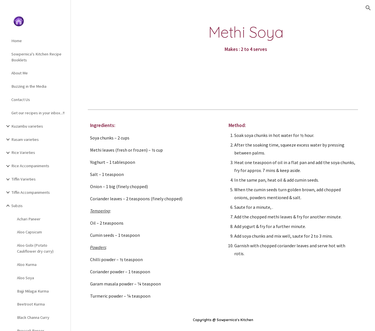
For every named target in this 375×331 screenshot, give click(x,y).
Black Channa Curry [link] (33, 317)
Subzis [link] (17, 205)
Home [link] (16, 40)
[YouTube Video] (119, 55)
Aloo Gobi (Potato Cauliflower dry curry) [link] (35, 248)
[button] (368, 8)
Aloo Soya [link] (25, 277)
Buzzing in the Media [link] (28, 86)
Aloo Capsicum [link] (29, 232)
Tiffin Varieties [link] (23, 179)
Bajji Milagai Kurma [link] (33, 291)
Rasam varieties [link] (25, 139)
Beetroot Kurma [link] (31, 304)
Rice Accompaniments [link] (30, 165)
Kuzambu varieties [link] (27, 126)
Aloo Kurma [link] (27, 264)
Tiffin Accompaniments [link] (30, 192)
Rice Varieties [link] (23, 152)
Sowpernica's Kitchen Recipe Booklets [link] (36, 57)
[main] (246, 39)
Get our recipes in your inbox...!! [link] (38, 112)
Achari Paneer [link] (29, 219)
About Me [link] (19, 73)
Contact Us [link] (20, 99)
